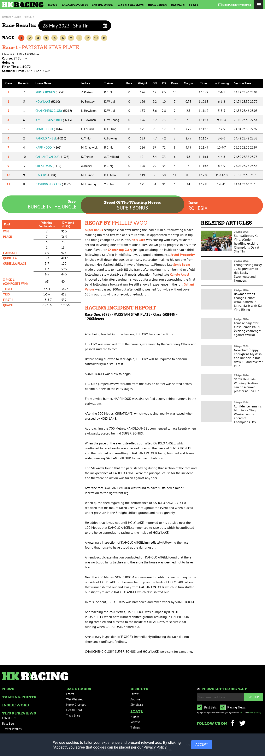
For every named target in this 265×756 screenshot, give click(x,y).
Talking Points (74, 4)
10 (96, 38)
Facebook (233, 724)
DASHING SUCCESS (53, 184)
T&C (242, 712)
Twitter (242, 724)
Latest (70, 694)
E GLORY (45, 175)
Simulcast (136, 705)
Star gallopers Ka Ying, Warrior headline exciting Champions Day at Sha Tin (246, 243)
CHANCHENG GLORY (53, 111)
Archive (135, 699)
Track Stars (73, 715)
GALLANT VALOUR (52, 157)
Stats (194, 4)
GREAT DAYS (48, 166)
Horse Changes (76, 705)
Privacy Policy (254, 712)
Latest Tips (9, 718)
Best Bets (8, 723)
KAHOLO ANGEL (50, 138)
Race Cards (157, 4)
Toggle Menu (259, 5)
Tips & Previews (130, 4)
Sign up (253, 697)
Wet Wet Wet (74, 699)
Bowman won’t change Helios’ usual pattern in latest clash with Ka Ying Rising (248, 302)
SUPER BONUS (49, 92)
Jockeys (135, 722)
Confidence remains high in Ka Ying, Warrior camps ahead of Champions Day (248, 414)
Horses (134, 717)
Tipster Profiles (12, 729)
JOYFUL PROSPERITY (53, 120)
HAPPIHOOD (48, 147)
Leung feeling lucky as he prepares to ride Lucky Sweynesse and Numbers (247, 272)
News (52, 4)
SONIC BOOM (49, 129)
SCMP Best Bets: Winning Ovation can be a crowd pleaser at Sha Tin (246, 385)
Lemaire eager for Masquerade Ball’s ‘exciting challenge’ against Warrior (247, 329)
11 (104, 38)
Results (178, 4)
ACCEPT (201, 744)
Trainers (135, 727)
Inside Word (102, 4)
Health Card (74, 710)
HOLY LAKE (47, 102)
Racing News (236, 707)
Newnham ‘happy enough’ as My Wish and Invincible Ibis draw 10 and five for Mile (248, 358)
